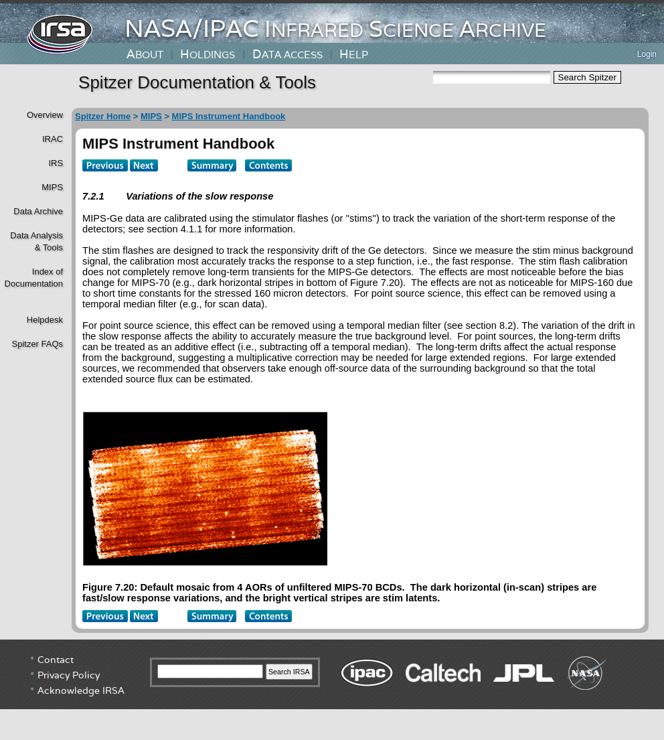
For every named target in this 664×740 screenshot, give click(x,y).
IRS (55, 163)
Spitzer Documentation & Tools (197, 82)
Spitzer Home (103, 116)
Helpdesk (45, 320)
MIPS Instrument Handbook (229, 116)
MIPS (52, 187)
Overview (45, 115)
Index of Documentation (32, 278)
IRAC (52, 139)
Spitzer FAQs (37, 344)
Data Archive (38, 211)
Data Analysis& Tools (36, 241)
